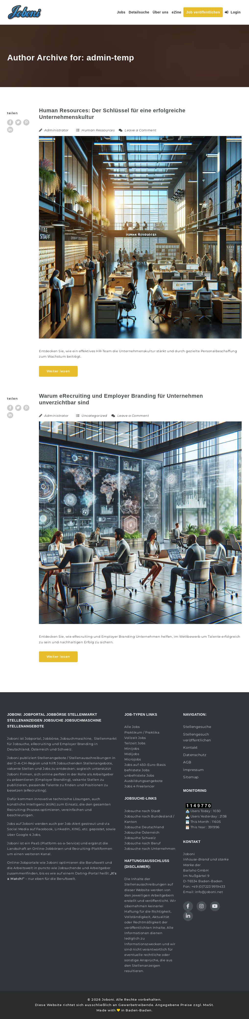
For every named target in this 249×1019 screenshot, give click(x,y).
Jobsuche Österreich (142, 832)
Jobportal (33, 738)
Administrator (56, 130)
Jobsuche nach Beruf (142, 843)
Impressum (193, 770)
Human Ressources (98, 130)
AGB (187, 762)
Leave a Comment (137, 130)
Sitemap (191, 777)
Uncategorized (94, 416)
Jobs (121, 12)
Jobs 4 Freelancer (139, 786)
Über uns (160, 12)
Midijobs (131, 754)
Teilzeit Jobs (134, 743)
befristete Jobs (137, 770)
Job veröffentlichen (203, 12)
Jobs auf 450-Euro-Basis (145, 765)
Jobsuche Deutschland (144, 827)
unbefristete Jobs (139, 775)
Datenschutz (194, 755)
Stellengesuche (197, 727)
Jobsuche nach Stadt (142, 811)
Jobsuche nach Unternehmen (150, 848)
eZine (176, 12)
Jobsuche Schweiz (140, 838)
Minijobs (131, 748)
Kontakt (190, 747)
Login (233, 12)
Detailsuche (139, 12)
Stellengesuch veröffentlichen (197, 737)
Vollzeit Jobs (135, 738)
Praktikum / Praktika (141, 732)
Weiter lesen (58, 371)
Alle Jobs (132, 727)
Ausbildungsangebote (143, 781)
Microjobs (132, 759)
